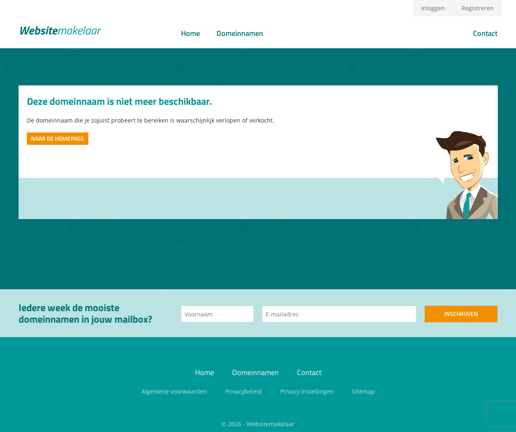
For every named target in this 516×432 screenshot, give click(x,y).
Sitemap (363, 391)
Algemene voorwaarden (174, 391)
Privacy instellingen (307, 391)
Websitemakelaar (271, 424)
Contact (485, 33)
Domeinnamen (239, 33)
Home (190, 33)
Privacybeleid (243, 391)
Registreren (477, 8)
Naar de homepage (57, 138)
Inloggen (433, 8)
